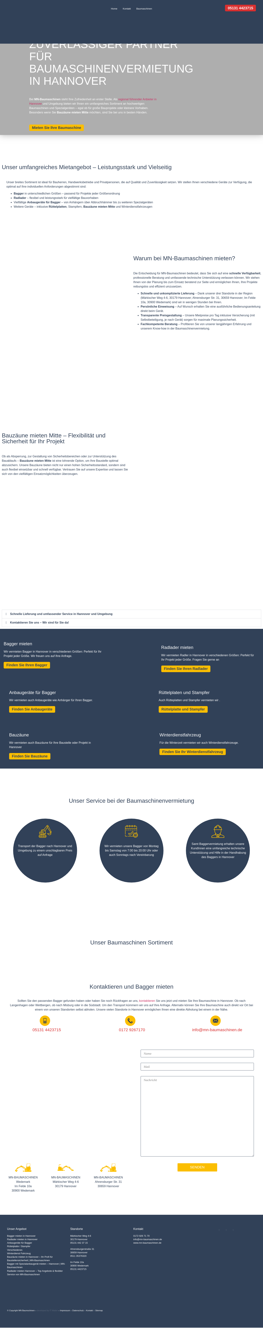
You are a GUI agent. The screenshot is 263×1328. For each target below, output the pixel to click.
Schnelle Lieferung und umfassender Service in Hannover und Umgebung (61, 614)
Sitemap (99, 1311)
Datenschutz (78, 1311)
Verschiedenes (14, 1250)
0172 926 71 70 (141, 1236)
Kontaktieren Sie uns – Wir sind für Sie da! (39, 622)
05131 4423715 (78, 1269)
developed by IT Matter (47, 1311)
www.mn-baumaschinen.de (147, 1243)
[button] (131, 614)
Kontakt (127, 8)
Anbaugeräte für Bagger (19, 1243)
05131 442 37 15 (79, 1243)
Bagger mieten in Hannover (21, 1236)
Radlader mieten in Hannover (22, 1239)
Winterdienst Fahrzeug (19, 1253)
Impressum (65, 1311)
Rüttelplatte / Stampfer (18, 1246)
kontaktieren (147, 1001)
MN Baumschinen (26, 1311)
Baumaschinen (144, 8)
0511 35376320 (78, 1256)
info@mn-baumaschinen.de (147, 1239)
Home (114, 8)
